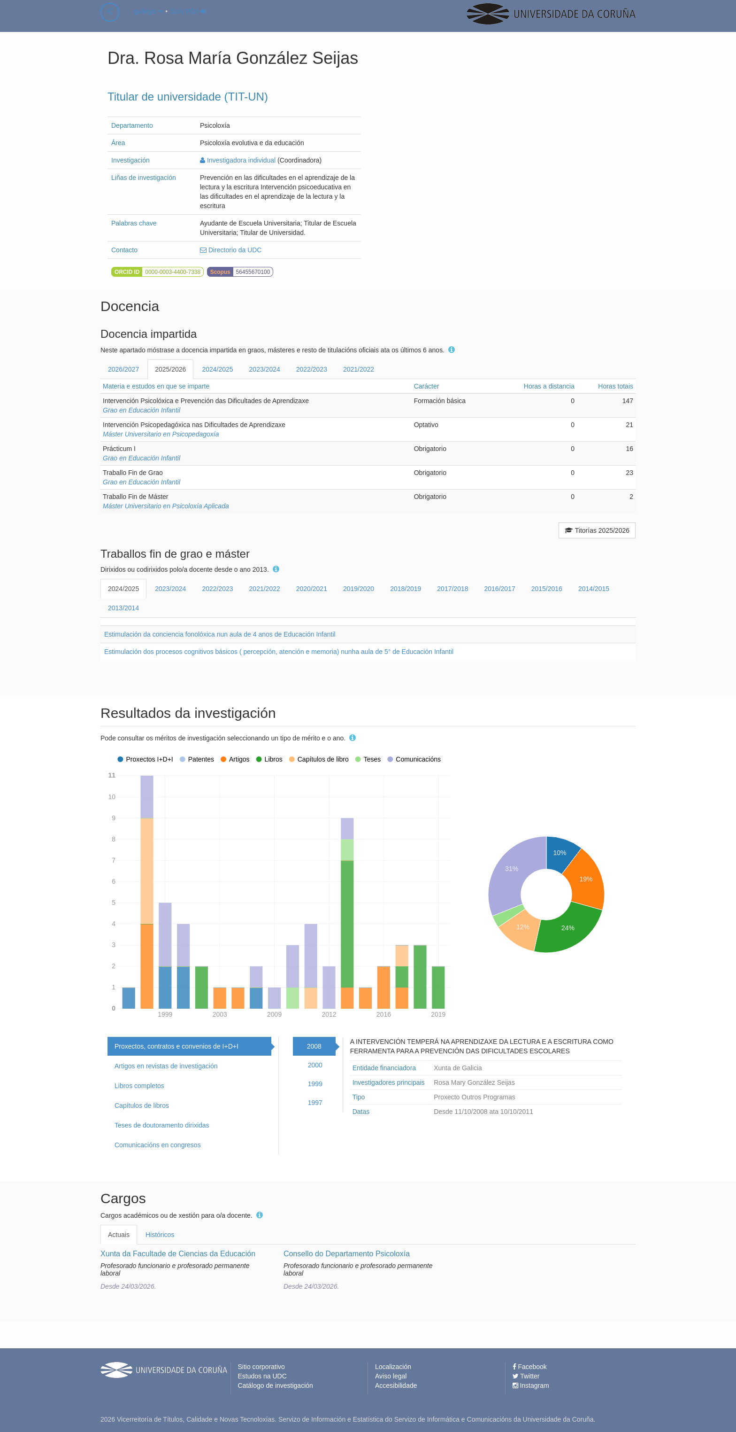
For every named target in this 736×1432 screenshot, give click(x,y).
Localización (393, 1366)
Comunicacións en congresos (158, 1145)
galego (148, 20)
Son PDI (188, 20)
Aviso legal (390, 1376)
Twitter (526, 1376)
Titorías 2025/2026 (597, 530)
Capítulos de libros (142, 1105)
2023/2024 (264, 369)
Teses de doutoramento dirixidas (162, 1125)
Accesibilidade (396, 1385)
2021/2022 (358, 369)
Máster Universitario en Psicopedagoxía (161, 434)
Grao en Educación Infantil (141, 410)
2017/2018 (452, 588)
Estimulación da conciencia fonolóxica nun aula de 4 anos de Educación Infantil (220, 634)
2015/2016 (546, 588)
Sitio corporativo (261, 1366)
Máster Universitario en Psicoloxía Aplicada (166, 506)
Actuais (119, 1234)
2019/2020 (358, 588)
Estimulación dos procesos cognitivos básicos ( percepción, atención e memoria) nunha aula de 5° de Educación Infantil (278, 651)
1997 (315, 1102)
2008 (314, 1046)
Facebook (530, 1366)
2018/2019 (405, 588)
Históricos (160, 1234)
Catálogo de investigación (275, 1385)
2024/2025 (217, 369)
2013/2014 (123, 608)
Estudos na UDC (262, 1376)
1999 (315, 1084)
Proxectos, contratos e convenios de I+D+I (176, 1046)
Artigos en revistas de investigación (166, 1066)
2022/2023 (311, 369)
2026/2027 (123, 369)
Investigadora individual (238, 160)
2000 (315, 1065)
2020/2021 (311, 588)
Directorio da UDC (230, 250)
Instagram (531, 1385)
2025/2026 (170, 369)
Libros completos (139, 1086)
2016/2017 (499, 588)
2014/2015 (593, 588)
